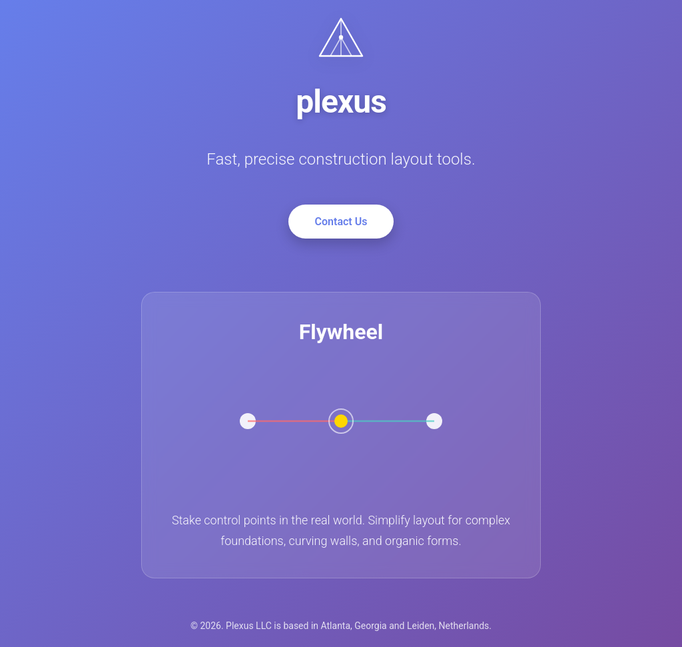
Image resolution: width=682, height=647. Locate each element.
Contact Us (341, 221)
